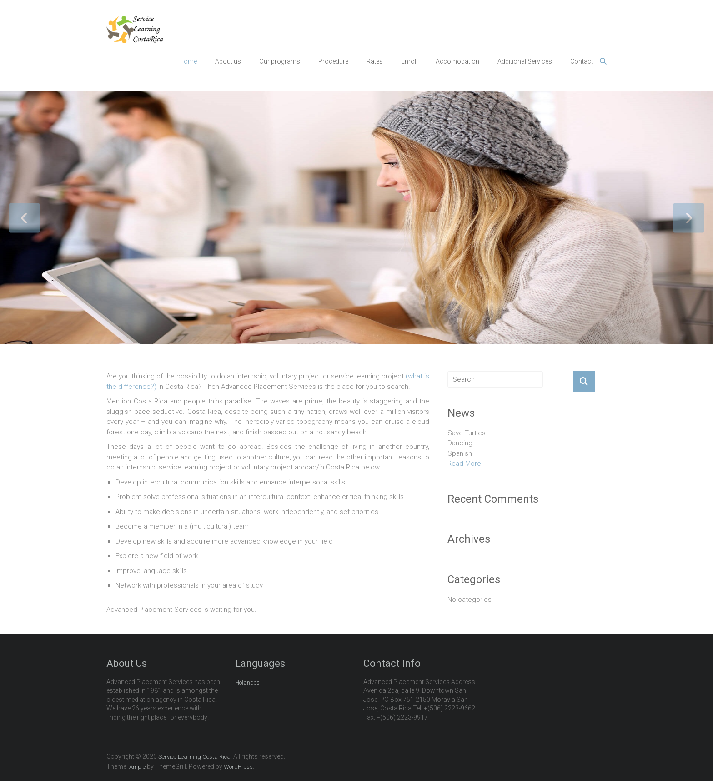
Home (188, 61)
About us (228, 61)
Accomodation (457, 61)
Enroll (409, 61)
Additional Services (524, 61)
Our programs (279, 61)
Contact (581, 61)
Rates (375, 61)
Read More (464, 463)
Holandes (247, 682)
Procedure (333, 61)
